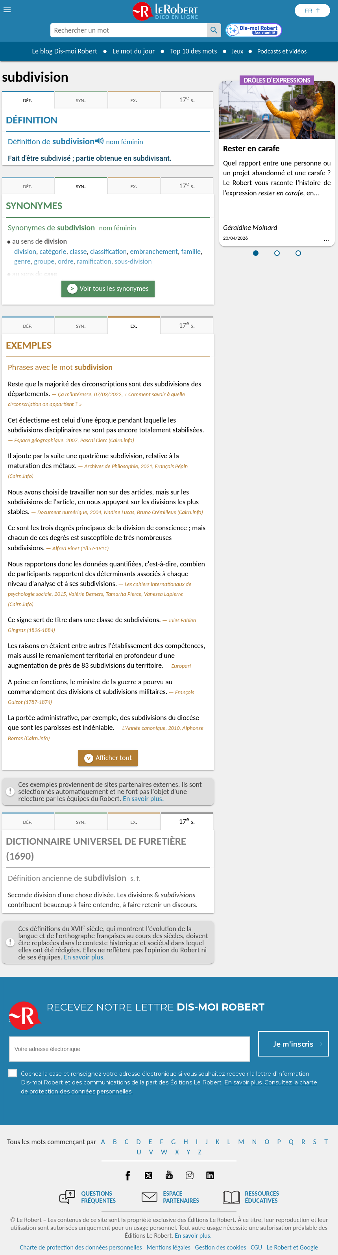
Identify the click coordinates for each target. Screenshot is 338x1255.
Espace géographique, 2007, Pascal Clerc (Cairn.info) (74, 440)
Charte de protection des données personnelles (81, 1247)
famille (191, 251)
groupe (44, 261)
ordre (66, 261)
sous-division (133, 261)
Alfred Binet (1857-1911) (80, 548)
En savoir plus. (143, 798)
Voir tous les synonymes (114, 288)
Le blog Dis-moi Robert (61, 51)
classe (78, 251)
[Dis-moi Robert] (254, 31)
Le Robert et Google (292, 1247)
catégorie (53, 251)
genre (22, 261)
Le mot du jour (130, 51)
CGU (256, 1247)
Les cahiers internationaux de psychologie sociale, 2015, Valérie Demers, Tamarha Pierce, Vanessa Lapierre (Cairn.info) (99, 594)
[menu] (8, 10)
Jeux (235, 51)
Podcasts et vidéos (283, 51)
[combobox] (128, 30)
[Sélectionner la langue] (312, 10)
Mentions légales (168, 1247)
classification (108, 251)
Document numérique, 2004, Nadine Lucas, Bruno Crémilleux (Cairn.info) (120, 512)
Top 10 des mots (189, 51)
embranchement (154, 251)
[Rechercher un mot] (214, 30)
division (25, 251)
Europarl (181, 665)
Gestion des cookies (220, 1247)
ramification (94, 261)
